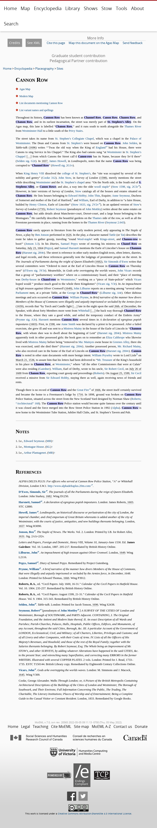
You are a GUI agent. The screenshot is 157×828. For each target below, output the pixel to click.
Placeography (44, 68)
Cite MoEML (61, 726)
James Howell (57, 161)
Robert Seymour (56, 209)
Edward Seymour (34, 441)
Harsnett (44, 319)
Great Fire (83, 390)
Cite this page (56, 43)
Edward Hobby (77, 195)
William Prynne (79, 297)
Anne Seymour (121, 195)
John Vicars (125, 270)
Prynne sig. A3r (26, 319)
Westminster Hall (32, 130)
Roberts (98, 373)
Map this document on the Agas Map (94, 43)
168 (27, 403)
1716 (80, 394)
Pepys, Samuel (28, 563)
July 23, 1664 (35, 248)
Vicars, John (26, 670)
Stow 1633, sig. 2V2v (85, 204)
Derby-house (29, 279)
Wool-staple (84, 239)
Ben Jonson (42, 234)
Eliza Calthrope (115, 337)
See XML (33, 43)
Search (11, 24)
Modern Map (26, 96)
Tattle (112, 234)
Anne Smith (68, 324)
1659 (20, 306)
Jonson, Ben (26, 532)
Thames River (133, 126)
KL (48, 446)
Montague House (34, 446)
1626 (69, 234)
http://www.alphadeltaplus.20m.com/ (69, 486)
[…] (29, 156)
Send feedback (133, 43)
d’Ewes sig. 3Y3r (34, 270)
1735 (41, 209)
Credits (14, 43)
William (83, 200)
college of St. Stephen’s (76, 173)
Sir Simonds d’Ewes (116, 261)
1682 (98, 261)
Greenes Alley (121, 342)
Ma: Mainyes (86, 342)
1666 (97, 390)
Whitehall (83, 310)
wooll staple (101, 186)
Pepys (48, 248)
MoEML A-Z (101, 726)
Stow (106, 8)
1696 (33, 147)
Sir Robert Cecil (114, 368)
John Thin (94, 195)
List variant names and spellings (36, 110)
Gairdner (44, 368)
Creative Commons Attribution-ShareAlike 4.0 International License (94, 813)
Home (10, 8)
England (101, 147)
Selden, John (27, 604)
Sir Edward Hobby (57, 377)
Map (25, 8)
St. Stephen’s (75, 143)
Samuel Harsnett (69, 248)
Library (72, 8)
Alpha (115, 407)
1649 (68, 288)
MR (48, 441)
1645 (21, 674)
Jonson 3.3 (31, 243)
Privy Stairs (76, 130)
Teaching (40, 726)
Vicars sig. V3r (107, 283)
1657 (45, 161)
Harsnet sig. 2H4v (118, 351)
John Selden (129, 143)
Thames (97, 218)
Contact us (123, 726)
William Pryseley (102, 355)
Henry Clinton (37, 204)
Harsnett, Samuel (29, 502)
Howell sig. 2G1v (62, 165)
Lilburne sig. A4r (111, 292)
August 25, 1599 (119, 373)
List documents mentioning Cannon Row (41, 103)
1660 (66, 578)
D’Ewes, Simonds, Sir (32, 492)
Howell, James (28, 512)
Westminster (114, 152)
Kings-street (107, 239)
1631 (21, 536)
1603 (33, 324)
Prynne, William (29, 569)
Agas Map (24, 89)
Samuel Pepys (69, 243)
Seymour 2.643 (115, 222)
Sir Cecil (136, 373)
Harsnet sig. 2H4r (33, 252)
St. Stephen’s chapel (73, 182)
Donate (141, 726)
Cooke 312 (49, 177)
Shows (91, 8)
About (137, 8)
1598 (103, 177)
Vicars (137, 279)
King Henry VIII (34, 173)
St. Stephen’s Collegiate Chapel (74, 138)
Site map (81, 726)
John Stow (65, 177)
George (71, 292)
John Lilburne (82, 288)
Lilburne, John (28, 552)
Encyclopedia (48, 8)
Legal (25, 726)
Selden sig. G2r (26, 161)
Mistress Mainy (73, 328)
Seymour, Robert (29, 610)
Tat (122, 234)
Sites (60, 68)
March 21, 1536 (25, 360)
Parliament (22, 292)
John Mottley (93, 209)
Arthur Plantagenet (35, 452)
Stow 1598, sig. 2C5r (125, 186)
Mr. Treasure (104, 360)
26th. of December (125, 306)
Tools (121, 8)
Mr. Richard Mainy (129, 346)
